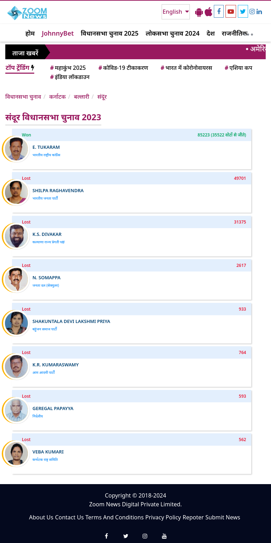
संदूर (102, 96)
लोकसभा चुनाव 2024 (173, 33)
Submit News (222, 517)
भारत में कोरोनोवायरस (185, 68)
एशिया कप (238, 68)
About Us (41, 517)
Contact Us (69, 517)
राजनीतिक (235, 33)
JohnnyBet (58, 33)
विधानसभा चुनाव (23, 96)
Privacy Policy (163, 517)
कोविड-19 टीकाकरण (122, 68)
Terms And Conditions (114, 517)
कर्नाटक (57, 96)
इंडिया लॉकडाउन (69, 77)
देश (210, 33)
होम (30, 33)
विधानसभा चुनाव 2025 (110, 33)
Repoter (193, 517)
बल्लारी (81, 96)
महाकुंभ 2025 (67, 68)
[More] (248, 33)
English (173, 12)
